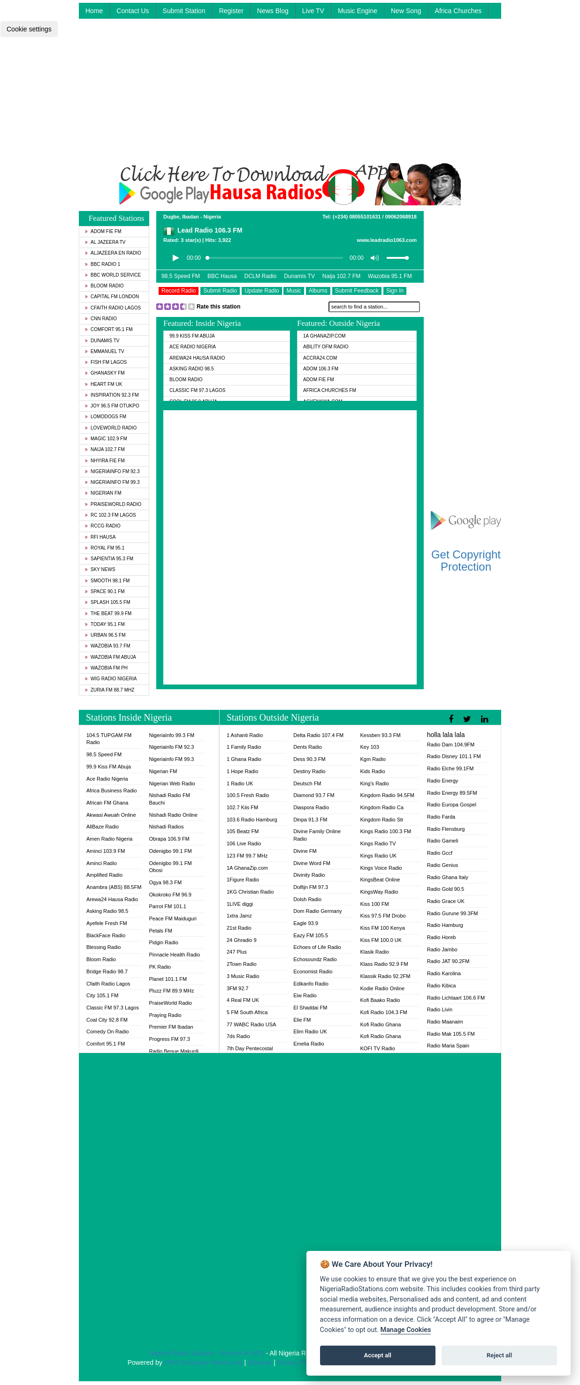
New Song (406, 11)
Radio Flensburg (446, 829)
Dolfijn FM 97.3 (310, 887)
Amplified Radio (104, 875)
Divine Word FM (311, 863)
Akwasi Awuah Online (111, 815)
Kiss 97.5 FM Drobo (382, 915)
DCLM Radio (260, 276)
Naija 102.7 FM (105, 449)
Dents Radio (307, 747)
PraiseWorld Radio (113, 504)
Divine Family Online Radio (317, 835)
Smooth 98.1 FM (107, 580)
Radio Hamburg (445, 925)
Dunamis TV (102, 340)
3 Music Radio (243, 976)
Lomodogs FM (105, 416)
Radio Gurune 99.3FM (452, 913)
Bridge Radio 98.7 (107, 971)
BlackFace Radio (105, 935)
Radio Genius (442, 865)
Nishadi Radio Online (173, 815)
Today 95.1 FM (105, 624)
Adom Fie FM (103, 231)
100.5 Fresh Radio (248, 795)
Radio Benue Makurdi (173, 1051)
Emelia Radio (308, 1043)
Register (231, 11)
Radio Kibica (441, 985)
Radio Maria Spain (448, 1045)
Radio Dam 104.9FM (451, 744)
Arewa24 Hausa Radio (197, 358)
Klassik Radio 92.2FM (385, 976)
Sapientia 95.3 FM (109, 558)
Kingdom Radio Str (381, 819)
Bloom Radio (104, 285)
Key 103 (369, 747)
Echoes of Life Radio (317, 947)
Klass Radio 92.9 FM (384, 964)
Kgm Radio (372, 759)
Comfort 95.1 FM (109, 329)
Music (293, 290)
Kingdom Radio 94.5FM (387, 795)
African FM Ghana (107, 802)
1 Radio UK (240, 783)
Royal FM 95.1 (104, 547)
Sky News (100, 569)
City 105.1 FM (102, 995)
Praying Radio (165, 1015)
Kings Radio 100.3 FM (385, 831)
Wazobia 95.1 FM (390, 276)
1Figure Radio (243, 879)
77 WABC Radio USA (251, 1024)
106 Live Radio (244, 843)
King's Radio (374, 783)
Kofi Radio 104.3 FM (383, 1012)
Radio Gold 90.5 (446, 889)
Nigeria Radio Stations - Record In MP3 (206, 1353)
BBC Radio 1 (102, 264)
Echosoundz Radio (314, 959)
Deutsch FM (307, 783)
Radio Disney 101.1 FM (454, 756)
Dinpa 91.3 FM (310, 819)
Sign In (395, 290)
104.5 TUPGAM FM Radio (108, 738)
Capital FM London (112, 296)
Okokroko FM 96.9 (170, 894)
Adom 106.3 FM (320, 368)
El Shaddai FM (310, 1007)
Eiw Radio (305, 995)
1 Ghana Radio (244, 759)
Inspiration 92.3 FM (112, 395)
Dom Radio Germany (317, 911)
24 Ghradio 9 (242, 940)
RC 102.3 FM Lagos (110, 515)
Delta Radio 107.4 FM (318, 735)
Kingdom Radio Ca (381, 807)
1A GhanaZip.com (324, 336)
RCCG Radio (103, 525)
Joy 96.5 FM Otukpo (112, 405)
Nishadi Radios (166, 826)
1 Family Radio (244, 747)
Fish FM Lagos (106, 362)
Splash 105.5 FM (107, 602)
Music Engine (357, 11)
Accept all (377, 1355)
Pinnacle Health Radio (174, 954)
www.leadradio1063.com (387, 240)
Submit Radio (220, 290)
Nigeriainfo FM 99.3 (112, 482)
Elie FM (302, 1020)
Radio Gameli (442, 840)
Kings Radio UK (378, 855)
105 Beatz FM (243, 831)
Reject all (499, 1355)
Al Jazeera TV (105, 242)
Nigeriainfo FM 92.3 (112, 471)
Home (94, 11)
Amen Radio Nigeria (109, 839)
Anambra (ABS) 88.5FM (113, 887)
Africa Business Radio (111, 790)
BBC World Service (113, 275)
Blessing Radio (103, 947)
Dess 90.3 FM (309, 759)
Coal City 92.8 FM (107, 1020)
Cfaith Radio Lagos (113, 307)
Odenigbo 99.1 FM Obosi (170, 866)
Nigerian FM (103, 493)
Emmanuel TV (104, 351)
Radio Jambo (442, 949)
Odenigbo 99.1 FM (170, 851)
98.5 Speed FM (180, 276)
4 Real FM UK (243, 1000)
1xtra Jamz (239, 915)
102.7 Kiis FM (242, 807)
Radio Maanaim (445, 1021)
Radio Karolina (444, 973)
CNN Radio (101, 318)
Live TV (313, 11)
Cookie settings (29, 29)
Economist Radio (312, 971)
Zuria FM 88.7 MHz (109, 689)
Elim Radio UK (310, 1031)
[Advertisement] (290, 97)
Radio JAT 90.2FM (448, 961)
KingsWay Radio (379, 892)
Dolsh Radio (307, 899)
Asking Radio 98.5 (191, 368)
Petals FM (160, 930)
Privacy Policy (297, 1362)
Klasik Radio (374, 952)
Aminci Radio (101, 863)
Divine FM (305, 851)
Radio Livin (439, 1009)
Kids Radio (372, 771)
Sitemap (260, 1362)
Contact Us (132, 11)
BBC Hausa (222, 276)
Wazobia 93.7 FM (107, 645)
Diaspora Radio (311, 807)
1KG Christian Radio (250, 892)
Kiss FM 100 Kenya (382, 928)
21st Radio (239, 928)
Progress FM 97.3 (169, 1039)
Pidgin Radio (163, 942)
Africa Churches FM (329, 390)
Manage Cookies (406, 1330)
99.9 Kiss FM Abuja (192, 336)
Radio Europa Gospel (451, 804)
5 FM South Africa (247, 1012)
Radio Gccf (439, 853)
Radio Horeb (441, 937)
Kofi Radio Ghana (380, 1024)
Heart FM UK (103, 384)
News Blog (273, 11)
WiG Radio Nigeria (111, 678)
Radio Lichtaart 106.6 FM (456, 998)
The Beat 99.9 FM (108, 613)
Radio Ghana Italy (447, 877)
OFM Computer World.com (203, 1362)
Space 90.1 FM (105, 591)
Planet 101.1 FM (168, 979)
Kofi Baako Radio (380, 1000)
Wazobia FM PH (106, 667)
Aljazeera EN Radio (113, 253)
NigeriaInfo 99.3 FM (171, 735)
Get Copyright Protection (466, 560)
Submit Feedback (357, 290)
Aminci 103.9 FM (105, 851)
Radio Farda (441, 817)
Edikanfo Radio (310, 983)
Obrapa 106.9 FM (169, 839)
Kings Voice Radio (381, 868)
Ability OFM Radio (326, 346)
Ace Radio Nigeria (192, 346)
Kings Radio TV (378, 843)
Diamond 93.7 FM (313, 795)
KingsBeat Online (380, 879)
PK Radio (159, 967)
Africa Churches (458, 11)
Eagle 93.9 (305, 923)
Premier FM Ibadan (171, 1027)
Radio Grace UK (446, 901)
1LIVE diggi (240, 904)
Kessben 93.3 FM (380, 735)
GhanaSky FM (105, 373)
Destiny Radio (309, 771)
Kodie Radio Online (382, 988)
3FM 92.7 (237, 988)
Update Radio (261, 290)
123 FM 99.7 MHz (247, 855)
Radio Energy (442, 780)
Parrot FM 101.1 (167, 906)
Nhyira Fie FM (105, 460)
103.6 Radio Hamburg (252, 819)
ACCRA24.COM (320, 358)
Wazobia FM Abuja (110, 657)
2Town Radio (242, 964)
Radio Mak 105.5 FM (451, 1034)
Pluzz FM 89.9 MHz (171, 991)
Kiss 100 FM (374, 904)
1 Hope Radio (242, 771)
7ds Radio (238, 1036)
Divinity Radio (309, 875)
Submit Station (184, 11)
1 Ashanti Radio (245, 735)
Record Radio (178, 290)
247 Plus (237, 952)
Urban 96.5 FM (105, 635)
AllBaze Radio (102, 826)
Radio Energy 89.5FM (452, 793)
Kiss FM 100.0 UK (381, 940)
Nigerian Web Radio (172, 783)
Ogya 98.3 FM (165, 882)
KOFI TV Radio (377, 1048)
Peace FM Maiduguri (173, 918)
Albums (318, 290)
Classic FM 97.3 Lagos (197, 390)
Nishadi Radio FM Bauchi (169, 798)
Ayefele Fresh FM (106, 923)
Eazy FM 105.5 (310, 935)
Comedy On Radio (107, 1031)
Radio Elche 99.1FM (450, 768)
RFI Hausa (100, 537)
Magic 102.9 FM (106, 438)
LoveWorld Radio (111, 427)
